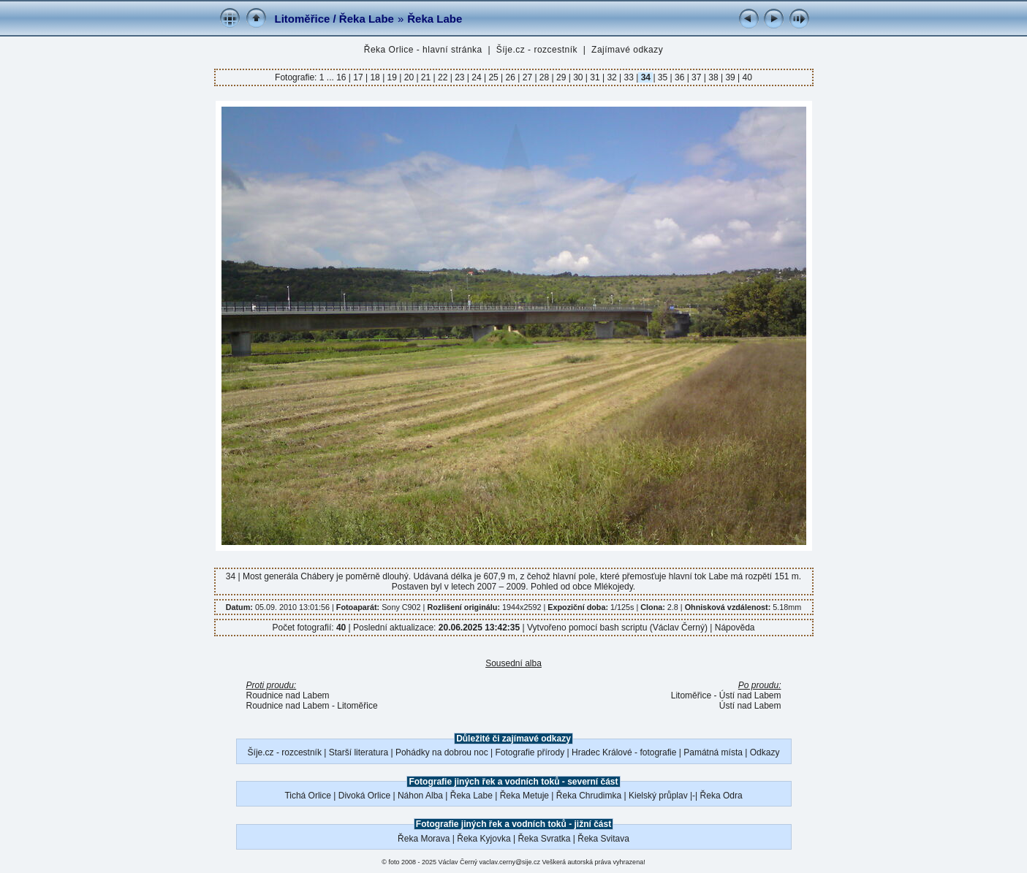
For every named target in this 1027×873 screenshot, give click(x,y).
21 (426, 77)
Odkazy (765, 752)
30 (578, 77)
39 (730, 77)
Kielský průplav (658, 795)
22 (443, 77)
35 (663, 77)
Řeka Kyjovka (483, 839)
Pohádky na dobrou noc (441, 752)
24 (476, 77)
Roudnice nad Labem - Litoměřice (312, 706)
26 (510, 77)
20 (408, 77)
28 (544, 77)
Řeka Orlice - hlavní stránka (423, 50)
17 (358, 77)
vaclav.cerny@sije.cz (510, 862)
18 (375, 77)
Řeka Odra (721, 795)
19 (391, 77)
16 (342, 77)
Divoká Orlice (364, 795)
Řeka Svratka (544, 839)
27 (527, 77)
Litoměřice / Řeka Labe (334, 18)
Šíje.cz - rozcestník (536, 50)
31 (595, 77)
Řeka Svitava (603, 839)
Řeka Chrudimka (588, 795)
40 (746, 77)
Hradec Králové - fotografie (624, 752)
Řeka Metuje (524, 795)
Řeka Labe (434, 18)
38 (713, 77)
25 (493, 77)
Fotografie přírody (530, 752)
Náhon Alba (420, 795)
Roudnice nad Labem (288, 695)
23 (459, 77)
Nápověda (735, 627)
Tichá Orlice (307, 795)
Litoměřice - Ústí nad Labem (726, 695)
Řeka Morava (424, 839)
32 (612, 77)
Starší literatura (358, 752)
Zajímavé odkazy (627, 50)
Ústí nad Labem (750, 706)
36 (679, 77)
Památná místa (713, 752)
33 (628, 77)
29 (561, 77)
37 (696, 77)
